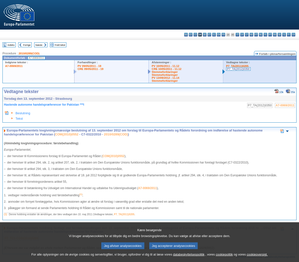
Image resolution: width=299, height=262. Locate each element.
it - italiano (237, 34)
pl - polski (265, 34)
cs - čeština (195, 34)
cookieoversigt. (257, 258)
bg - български (186, 34)
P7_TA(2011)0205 (237, 66)
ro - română (275, 34)
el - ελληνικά (214, 34)
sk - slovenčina (279, 34)
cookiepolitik (224, 258)
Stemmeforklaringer (165, 71)
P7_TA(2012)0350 (238, 68)
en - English (219, 34)
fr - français (223, 34)
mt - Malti (256, 34)
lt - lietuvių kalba (247, 34)
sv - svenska (293, 34)
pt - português (270, 34)
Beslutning (22, 113)
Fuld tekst (60, 45)
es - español (191, 34)
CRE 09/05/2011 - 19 (90, 68)
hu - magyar (251, 34)
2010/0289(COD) (28, 53)
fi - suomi (289, 34)
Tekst (19, 118)
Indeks (11, 45)
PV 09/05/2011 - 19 (89, 66)
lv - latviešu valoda (242, 34)
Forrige (26, 45)
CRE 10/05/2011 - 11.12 (166, 68)
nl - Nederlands (261, 34)
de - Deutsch (205, 34)
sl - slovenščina (284, 34)
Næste (38, 45)
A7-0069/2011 (14, 66)
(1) (5, 214)
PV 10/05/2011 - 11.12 (165, 66)
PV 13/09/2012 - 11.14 (165, 77)
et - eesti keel (209, 34)
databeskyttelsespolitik (189, 258)
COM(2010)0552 (66, 134)
